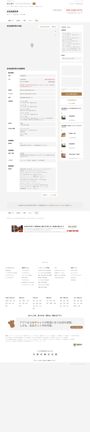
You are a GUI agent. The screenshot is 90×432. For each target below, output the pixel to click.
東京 (20, 300)
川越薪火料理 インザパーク (39, 176)
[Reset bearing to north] (56, 35)
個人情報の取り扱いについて (29, 341)
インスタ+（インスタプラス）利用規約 (29, 339)
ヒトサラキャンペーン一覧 (27, 284)
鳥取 (64, 303)
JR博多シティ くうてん (59, 273)
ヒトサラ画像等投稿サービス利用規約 (67, 339)
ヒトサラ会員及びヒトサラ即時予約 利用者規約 (14, 337)
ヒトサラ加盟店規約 (27, 337)
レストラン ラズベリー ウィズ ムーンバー (30, 183)
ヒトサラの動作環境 (24, 335)
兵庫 (51, 300)
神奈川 (23, 300)
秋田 (10, 303)
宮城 (6, 303)
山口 (67, 306)
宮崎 (81, 303)
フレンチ (10, 14)
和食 (7, 14)
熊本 (75, 303)
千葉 (28, 300)
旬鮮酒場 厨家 (72, 133)
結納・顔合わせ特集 (42, 282)
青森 (11, 300)
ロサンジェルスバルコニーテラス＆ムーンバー (35, 170)
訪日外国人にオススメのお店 (28, 282)
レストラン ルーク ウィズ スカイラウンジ (42, 169)
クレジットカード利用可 (25, 160)
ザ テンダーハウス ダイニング (26, 172)
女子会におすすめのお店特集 (44, 270)
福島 (6, 306)
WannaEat (73, 277)
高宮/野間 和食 (31, 6)
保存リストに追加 (57, 10)
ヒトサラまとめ (25, 280)
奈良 (47, 303)
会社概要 (52, 335)
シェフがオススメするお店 (11, 273)
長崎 (81, 300)
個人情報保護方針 (20, 341)
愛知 (40, 303)
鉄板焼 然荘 (35, 186)
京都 (54, 300)
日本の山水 (73, 280)
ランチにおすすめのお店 (43, 280)
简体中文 (45, 360)
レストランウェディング (76, 275)
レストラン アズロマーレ (33, 188)
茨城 (23, 303)
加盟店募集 (42, 335)
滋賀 (55, 303)
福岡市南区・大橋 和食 (23, 6)
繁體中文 (49, 360)
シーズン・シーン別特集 (43, 267)
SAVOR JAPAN (74, 270)
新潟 (34, 300)
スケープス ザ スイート (26, 176)
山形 (13, 303)
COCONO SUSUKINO (59, 277)
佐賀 (78, 300)
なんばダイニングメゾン (60, 270)
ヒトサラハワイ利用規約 (42, 339)
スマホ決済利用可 (40, 160)
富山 (37, 306)
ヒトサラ (8, 6)
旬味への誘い (25, 277)
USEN (6, 335)
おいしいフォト (74, 273)
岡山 (61, 306)
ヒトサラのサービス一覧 (78, 1)
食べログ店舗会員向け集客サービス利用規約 (13, 339)
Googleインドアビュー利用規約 (62, 337)
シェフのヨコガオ (9, 277)
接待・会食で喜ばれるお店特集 (45, 275)
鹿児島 (75, 306)
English (40, 360)
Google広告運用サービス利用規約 (48, 337)
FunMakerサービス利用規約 (10, 341)
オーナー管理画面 (58, 335)
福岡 (75, 300)
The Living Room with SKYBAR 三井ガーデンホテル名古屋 (33, 179)
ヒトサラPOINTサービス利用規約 (53, 339)
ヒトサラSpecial (25, 270)
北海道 (7, 300)
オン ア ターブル (44, 186)
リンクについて (47, 335)
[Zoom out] (56, 33)
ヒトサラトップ (11, 335)
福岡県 (12, 6)
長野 (40, 300)
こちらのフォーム (58, 205)
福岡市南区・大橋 (10, 218)
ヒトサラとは (17, 335)
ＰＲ (56, 267)
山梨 (37, 300)
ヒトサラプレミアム (10, 275)
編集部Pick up (25, 267)
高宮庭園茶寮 (37, 6)
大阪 (47, 300)
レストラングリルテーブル (26, 186)
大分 (78, 303)
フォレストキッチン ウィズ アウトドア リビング (31, 178)
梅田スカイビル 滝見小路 (60, 275)
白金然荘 (22, 170)
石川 (40, 306)
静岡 (37, 303)
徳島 (61, 300)
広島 (64, 306)
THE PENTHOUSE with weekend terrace (30, 174)
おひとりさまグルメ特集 (43, 284)
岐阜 (34, 303)
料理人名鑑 (8, 270)
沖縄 (79, 306)
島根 (67, 303)
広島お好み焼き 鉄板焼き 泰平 (75, 154)
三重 (34, 306)
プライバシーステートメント (40, 341)
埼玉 (20, 303)
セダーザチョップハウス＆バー (41, 172)
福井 (34, 308)
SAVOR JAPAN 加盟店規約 (37, 337)
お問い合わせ (36, 335)
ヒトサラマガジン (26, 273)
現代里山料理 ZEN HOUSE (26, 169)
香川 (64, 300)
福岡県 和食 (16, 6)
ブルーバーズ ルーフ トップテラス (28, 181)
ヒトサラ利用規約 (65, 335)
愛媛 (67, 300)
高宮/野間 (17, 218)
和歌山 (51, 303)
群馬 (20, 306)
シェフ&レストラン (10, 267)
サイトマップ (30, 335)
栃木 (27, 303)
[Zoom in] (56, 31)
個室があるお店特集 (42, 287)
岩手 (14, 300)
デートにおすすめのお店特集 (44, 273)
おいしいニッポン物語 (26, 275)
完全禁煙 (34, 160)
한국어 (53, 360)
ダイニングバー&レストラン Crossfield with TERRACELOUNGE (34, 185)
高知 (61, 303)
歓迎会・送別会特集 (42, 277)
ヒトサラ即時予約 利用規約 (74, 335)
